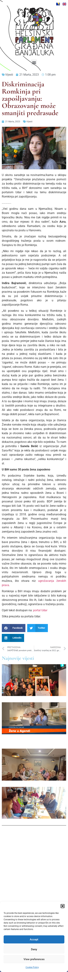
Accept (34, 939)
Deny (34, 949)
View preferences (34, 959)
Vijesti (9, 74)
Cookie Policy (32, 967)
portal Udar (40, 610)
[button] (62, 906)
